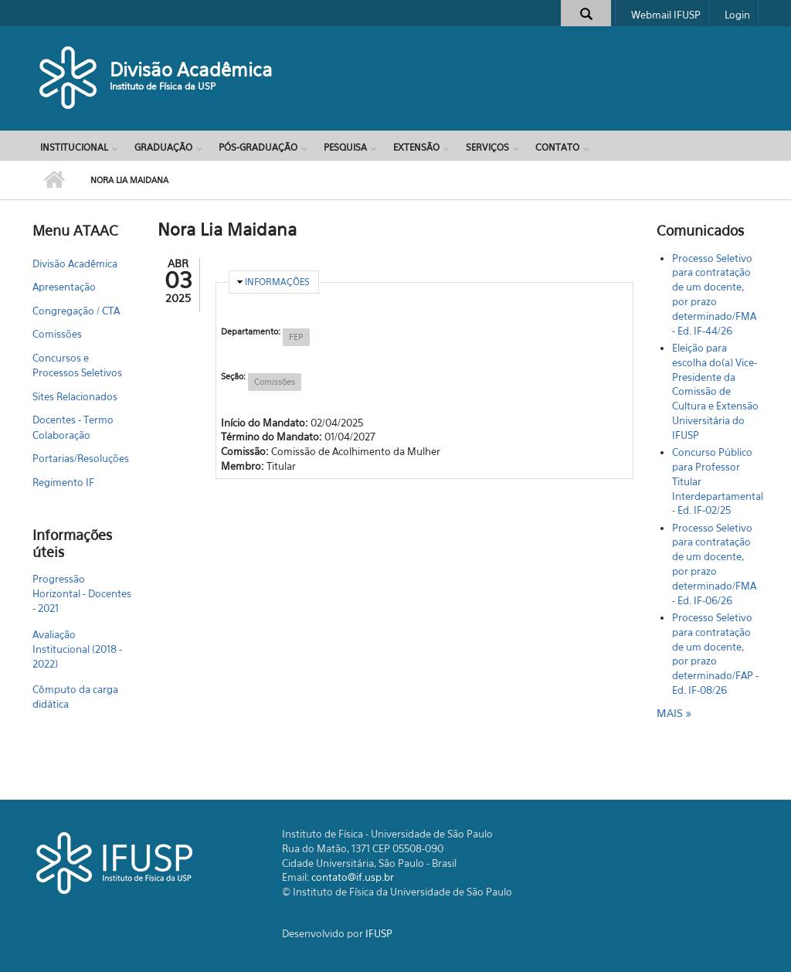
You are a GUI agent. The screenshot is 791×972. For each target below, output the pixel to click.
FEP (296, 336)
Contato (557, 147)
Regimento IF (63, 482)
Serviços (487, 147)
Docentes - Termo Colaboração (73, 427)
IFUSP (378, 933)
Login (737, 14)
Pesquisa (345, 147)
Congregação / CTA (76, 310)
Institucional (74, 147)
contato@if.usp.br (352, 877)
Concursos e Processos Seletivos (77, 365)
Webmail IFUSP (666, 14)
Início (53, 180)
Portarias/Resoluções (80, 458)
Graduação (163, 147)
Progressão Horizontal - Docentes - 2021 (81, 593)
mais (671, 712)
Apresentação (64, 286)
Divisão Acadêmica (191, 69)
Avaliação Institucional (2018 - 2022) (77, 649)
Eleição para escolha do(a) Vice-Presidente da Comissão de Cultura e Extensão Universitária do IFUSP (715, 391)
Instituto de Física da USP (163, 86)
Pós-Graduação (258, 147)
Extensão (416, 147)
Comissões (57, 334)
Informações (277, 281)
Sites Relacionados (74, 396)
